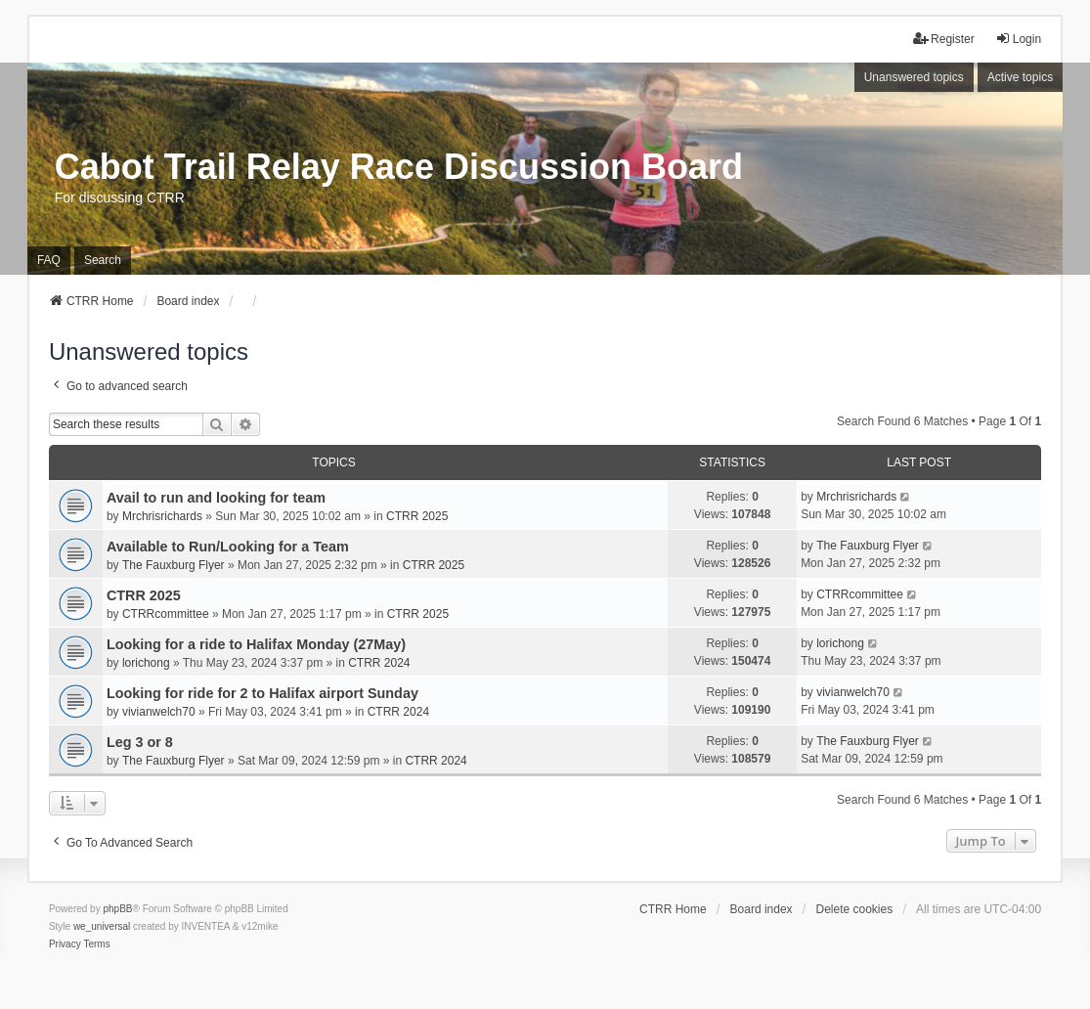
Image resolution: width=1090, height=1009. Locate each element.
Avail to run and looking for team (216, 497)
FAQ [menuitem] (49, 260)
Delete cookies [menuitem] (854, 909)
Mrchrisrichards (162, 516)
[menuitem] (65, 944)
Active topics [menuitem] (1020, 77)
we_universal (101, 926)
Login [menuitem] (1018, 38)
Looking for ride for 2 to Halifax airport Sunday (262, 693)
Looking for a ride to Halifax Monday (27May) (256, 644)
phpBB (117, 908)
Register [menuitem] (944, 38)
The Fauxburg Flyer (173, 565)
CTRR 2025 (417, 516)
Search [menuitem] (102, 260)
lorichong (146, 663)
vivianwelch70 (159, 712)
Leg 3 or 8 (140, 742)
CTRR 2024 (379, 663)
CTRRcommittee (165, 614)
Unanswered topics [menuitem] (914, 77)
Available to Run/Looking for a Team (228, 546)
